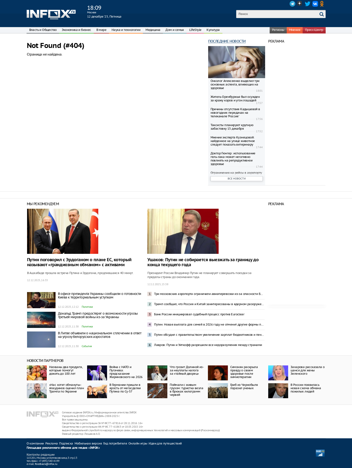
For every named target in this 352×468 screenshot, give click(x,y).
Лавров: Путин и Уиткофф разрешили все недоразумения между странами (208, 345)
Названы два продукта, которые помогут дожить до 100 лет (66, 370)
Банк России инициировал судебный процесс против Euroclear (199, 314)
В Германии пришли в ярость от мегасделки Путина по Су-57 (125, 388)
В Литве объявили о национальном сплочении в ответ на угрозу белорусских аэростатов (99, 335)
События (87, 346)
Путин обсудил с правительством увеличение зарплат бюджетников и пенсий (209, 334)
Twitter (307, 4)
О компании (35, 443)
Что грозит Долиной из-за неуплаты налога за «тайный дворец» (187, 370)
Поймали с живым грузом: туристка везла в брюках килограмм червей (186, 390)
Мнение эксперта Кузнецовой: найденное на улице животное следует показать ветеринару (233, 141)
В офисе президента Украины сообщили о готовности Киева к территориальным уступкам (99, 295)
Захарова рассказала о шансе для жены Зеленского (307, 370)
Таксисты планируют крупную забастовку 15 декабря (232, 127)
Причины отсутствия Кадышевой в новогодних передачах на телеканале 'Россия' (235, 112)
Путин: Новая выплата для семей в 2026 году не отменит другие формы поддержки (209, 324)
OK (323, 4)
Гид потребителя (115, 443)
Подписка (66, 443)
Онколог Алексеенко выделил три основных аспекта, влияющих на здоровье (235, 84)
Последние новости (227, 41)
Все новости (237, 178)
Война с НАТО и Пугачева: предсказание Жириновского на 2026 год (126, 373)
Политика (87, 306)
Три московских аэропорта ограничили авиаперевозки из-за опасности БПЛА (209, 294)
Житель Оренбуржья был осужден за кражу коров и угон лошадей (235, 98)
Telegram (292, 4)
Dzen (300, 4)
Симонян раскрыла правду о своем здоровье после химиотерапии (244, 372)
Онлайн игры (137, 443)
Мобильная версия (88, 443)
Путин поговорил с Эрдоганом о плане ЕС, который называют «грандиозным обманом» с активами (79, 262)
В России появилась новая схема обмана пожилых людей (306, 388)
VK (315, 4)
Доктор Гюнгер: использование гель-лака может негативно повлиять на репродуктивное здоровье (233, 158)
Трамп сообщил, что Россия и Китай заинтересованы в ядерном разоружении (209, 304)
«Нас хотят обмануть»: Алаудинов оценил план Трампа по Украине (66, 388)
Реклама (51, 443)
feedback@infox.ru (46, 464)
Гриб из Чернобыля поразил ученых (244, 386)
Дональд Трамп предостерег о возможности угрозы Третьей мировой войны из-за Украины (98, 315)
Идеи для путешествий (165, 443)
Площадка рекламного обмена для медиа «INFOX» (63, 448)
